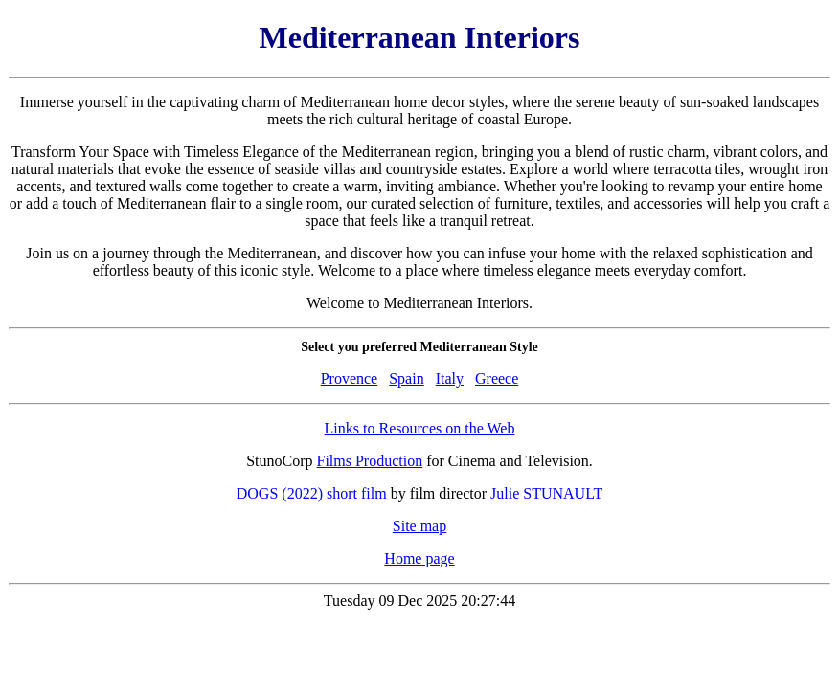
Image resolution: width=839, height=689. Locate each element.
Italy (450, 378)
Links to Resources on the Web (420, 428)
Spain (406, 378)
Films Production (370, 461)
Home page (419, 558)
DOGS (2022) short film (312, 493)
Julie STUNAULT (546, 493)
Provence (349, 378)
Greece (496, 378)
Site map (419, 526)
